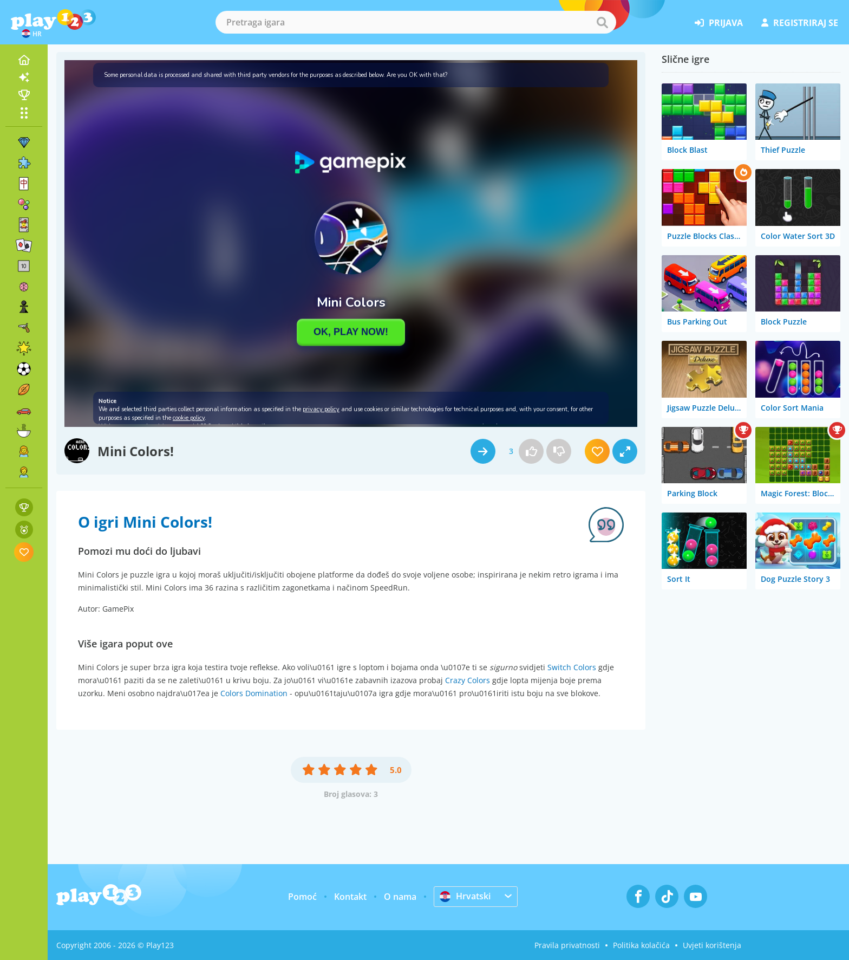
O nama (400, 897)
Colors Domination (254, 693)
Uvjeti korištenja (712, 945)
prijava (719, 23)
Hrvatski (465, 896)
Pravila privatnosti (567, 945)
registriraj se (799, 23)
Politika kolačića (641, 945)
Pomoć (302, 897)
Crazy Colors (467, 680)
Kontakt (350, 897)
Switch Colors (571, 667)
